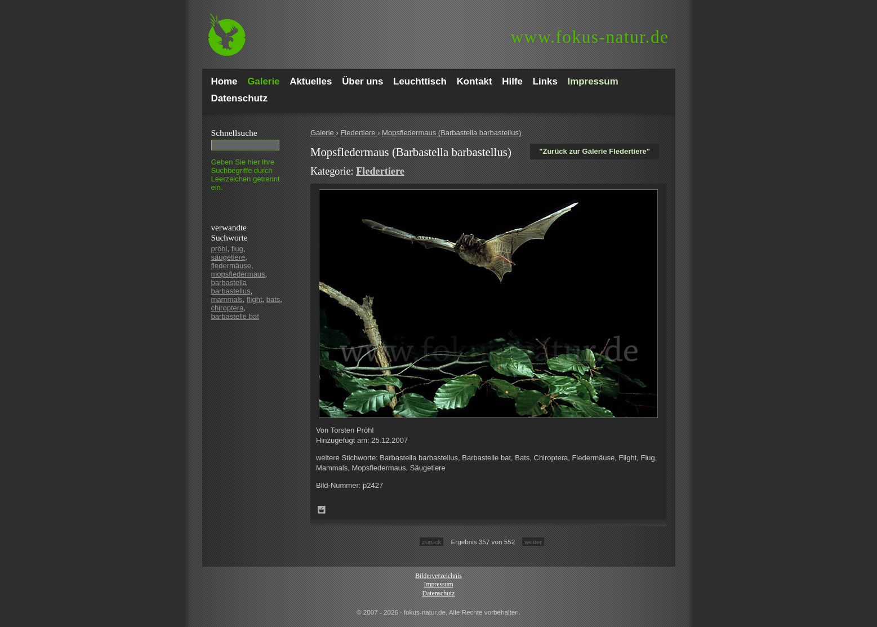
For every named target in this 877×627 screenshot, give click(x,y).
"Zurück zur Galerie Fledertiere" (594, 151)
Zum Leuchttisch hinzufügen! (322, 510)
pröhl (219, 248)
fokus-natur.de (590, 37)
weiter (533, 541)
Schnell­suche (234, 132)
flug (237, 248)
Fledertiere (358, 132)
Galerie (323, 132)
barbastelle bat (235, 316)
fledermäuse (231, 265)
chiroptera (227, 308)
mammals (227, 299)
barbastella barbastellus (231, 286)
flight (254, 299)
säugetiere (228, 257)
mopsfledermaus (238, 274)
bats (273, 299)
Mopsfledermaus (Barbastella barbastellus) (451, 132)
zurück (431, 541)
